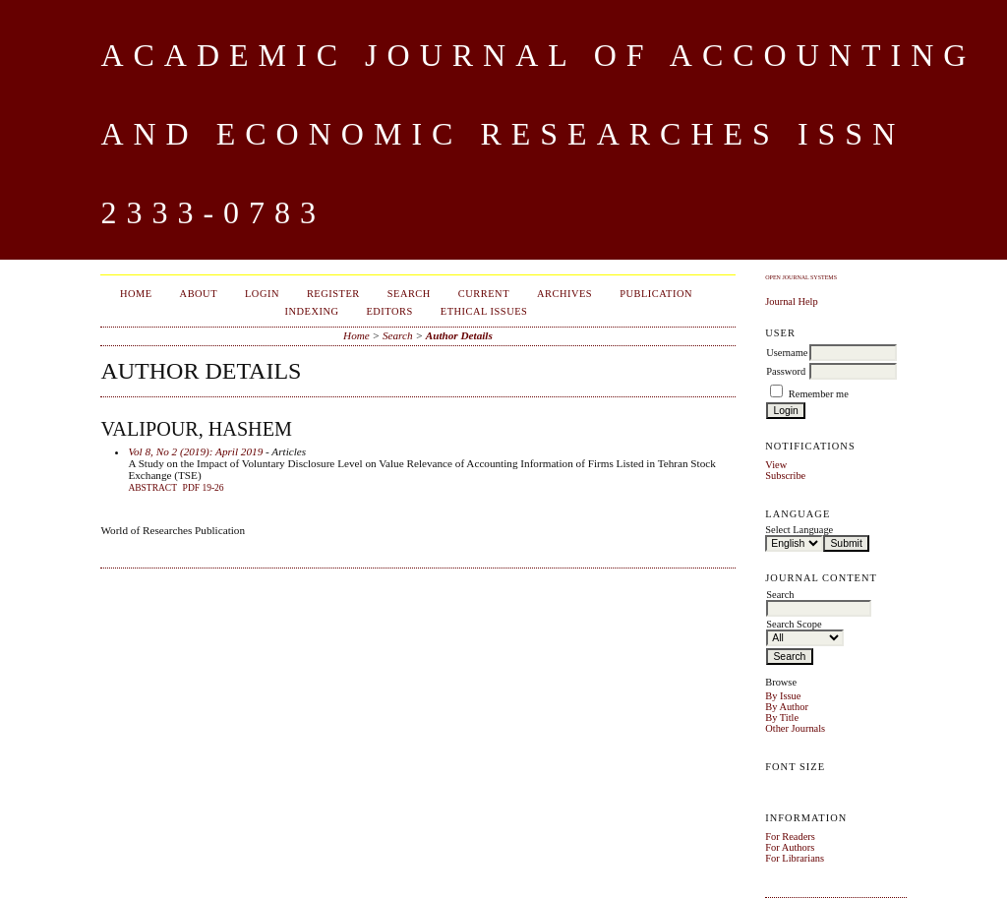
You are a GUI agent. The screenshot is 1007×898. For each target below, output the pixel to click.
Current (483, 293)
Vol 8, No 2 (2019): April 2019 (195, 451)
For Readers (790, 836)
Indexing (312, 311)
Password (785, 371)
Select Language (799, 529)
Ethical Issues (484, 311)
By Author (786, 706)
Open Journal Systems (801, 277)
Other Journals (795, 728)
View (776, 464)
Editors (389, 311)
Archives (564, 293)
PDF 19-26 (203, 488)
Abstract (152, 488)
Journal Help (791, 301)
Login (262, 293)
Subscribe (785, 475)
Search (409, 293)
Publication (656, 293)
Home (136, 293)
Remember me (819, 394)
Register (333, 293)
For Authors (789, 847)
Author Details (459, 335)
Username (786, 352)
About (198, 293)
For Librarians (794, 858)
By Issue (782, 695)
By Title (782, 717)
